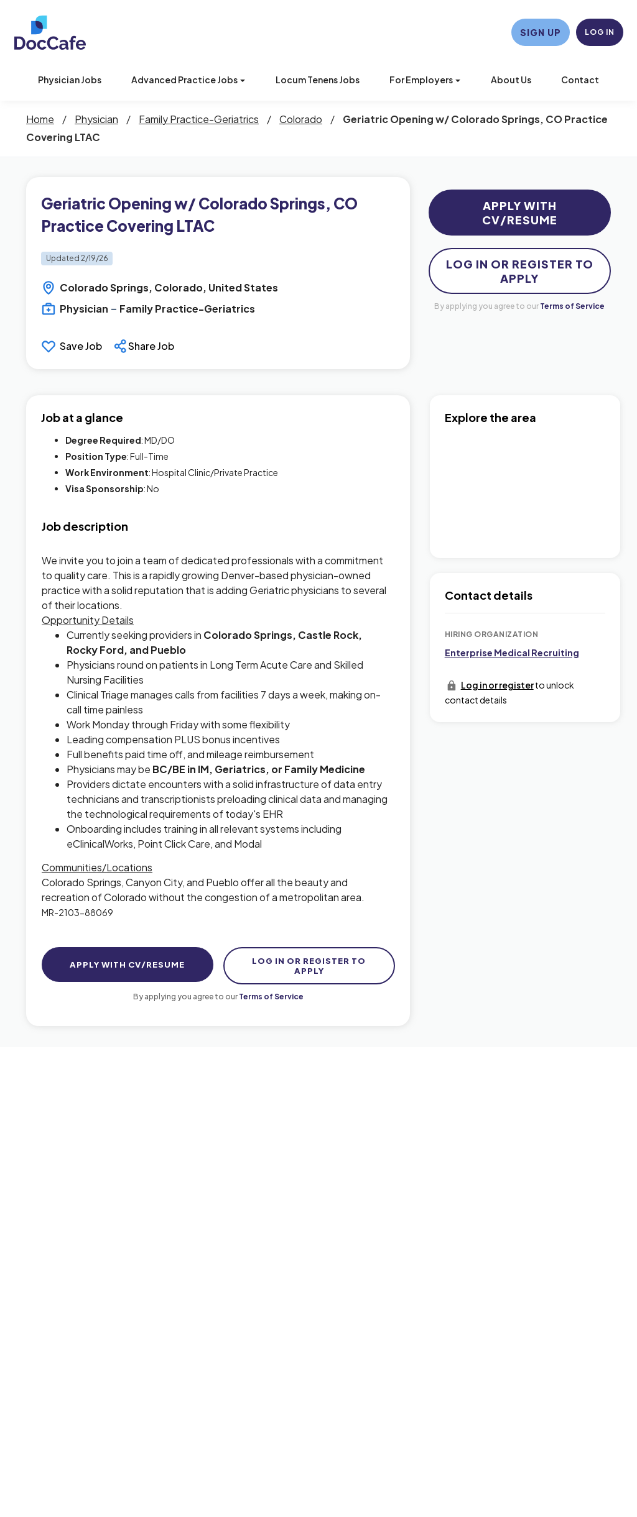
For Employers (424, 79)
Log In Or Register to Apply (519, 271)
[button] (145, 346)
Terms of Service (572, 306)
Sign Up (540, 32)
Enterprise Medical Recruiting (512, 652)
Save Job (81, 345)
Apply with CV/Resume (519, 212)
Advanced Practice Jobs (188, 79)
